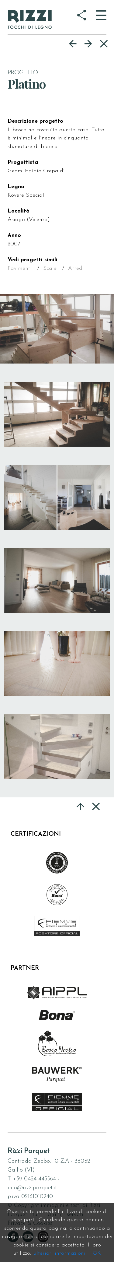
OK (97, 1253)
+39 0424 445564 (34, 1179)
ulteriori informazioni (59, 1253)
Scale (50, 268)
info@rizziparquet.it (32, 1188)
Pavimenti (20, 268)
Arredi (76, 268)
